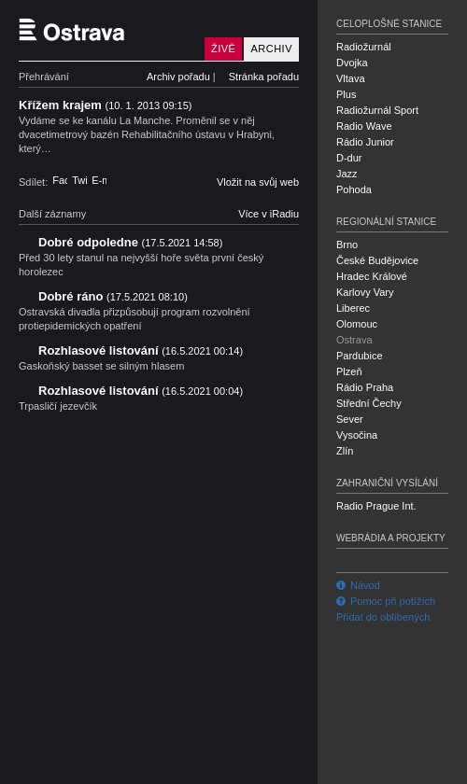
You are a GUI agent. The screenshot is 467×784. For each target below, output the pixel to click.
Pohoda (354, 189)
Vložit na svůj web (258, 182)
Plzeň (349, 371)
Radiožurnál (363, 46)
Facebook (59, 180)
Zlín (344, 450)
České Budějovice (377, 260)
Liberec (353, 308)
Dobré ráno (113, 296)
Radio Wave (364, 126)
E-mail (99, 180)
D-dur (349, 157)
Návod (358, 585)
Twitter (79, 180)
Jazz (347, 173)
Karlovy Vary (365, 292)
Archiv (271, 48)
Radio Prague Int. (376, 505)
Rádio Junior (365, 141)
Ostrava (354, 339)
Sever (349, 419)
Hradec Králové (371, 276)
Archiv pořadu (178, 76)
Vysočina (356, 435)
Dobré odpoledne (130, 242)
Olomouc (356, 323)
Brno (347, 244)
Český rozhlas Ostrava (107, 30)
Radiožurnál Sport (377, 110)
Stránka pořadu (264, 76)
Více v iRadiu (268, 213)
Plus (346, 94)
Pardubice (359, 355)
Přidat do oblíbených (383, 617)
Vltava (350, 78)
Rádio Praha (364, 387)
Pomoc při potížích (385, 601)
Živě (223, 48)
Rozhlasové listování (140, 350)
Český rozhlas (50, 768)
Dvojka (352, 62)
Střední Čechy (369, 403)
